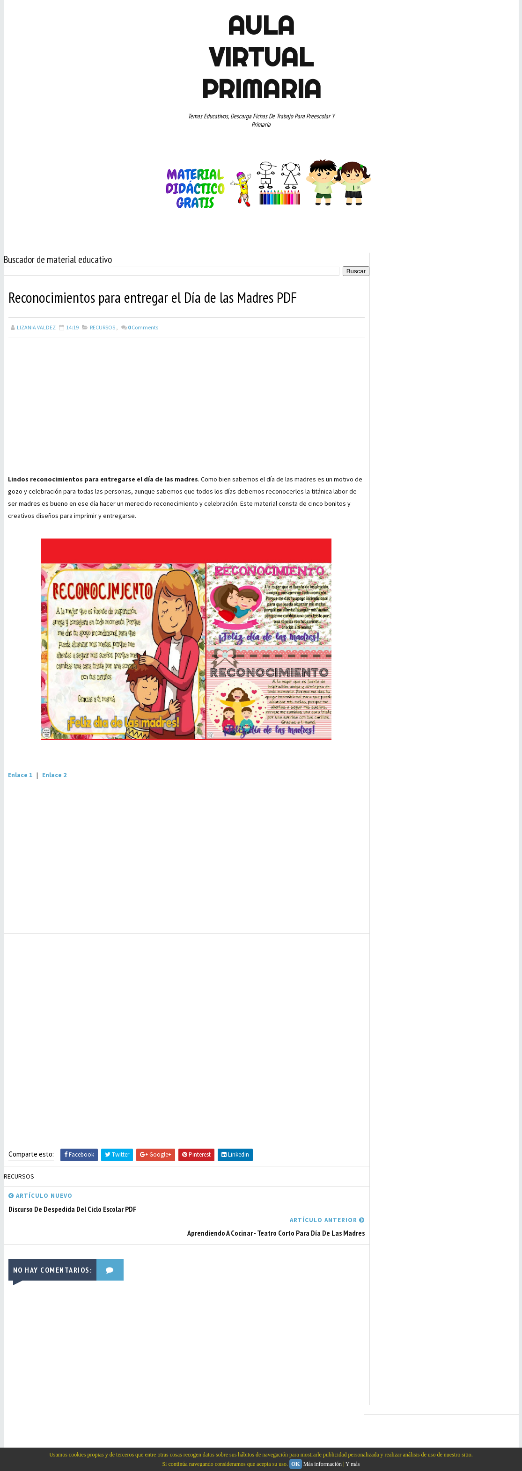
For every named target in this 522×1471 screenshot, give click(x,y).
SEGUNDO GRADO (468, 832)
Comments (143, 326)
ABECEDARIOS (395, 636)
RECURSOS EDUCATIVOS (407, 832)
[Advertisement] (183, 407)
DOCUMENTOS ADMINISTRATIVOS (419, 701)
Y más (353, 1464)
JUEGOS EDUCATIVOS (439, 750)
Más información (322, 1464)
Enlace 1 (20, 774)
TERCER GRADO (396, 881)
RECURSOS (102, 326)
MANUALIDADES (453, 767)
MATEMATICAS (395, 783)
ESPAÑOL (453, 717)
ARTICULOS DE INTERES (407, 652)
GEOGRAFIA (483, 734)
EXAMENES (488, 717)
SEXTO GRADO (395, 848)
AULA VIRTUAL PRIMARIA (261, 57)
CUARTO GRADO (397, 668)
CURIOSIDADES (396, 685)
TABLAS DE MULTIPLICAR (454, 848)
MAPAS (492, 767)
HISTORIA (390, 750)
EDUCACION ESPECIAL (404, 717)
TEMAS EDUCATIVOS (469, 865)
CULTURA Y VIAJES (449, 668)
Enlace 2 (55, 774)
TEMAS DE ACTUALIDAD (405, 865)
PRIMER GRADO (443, 799)
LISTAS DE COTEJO (401, 767)
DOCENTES (439, 685)
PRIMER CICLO (395, 799)
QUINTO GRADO (397, 816)
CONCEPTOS (463, 652)
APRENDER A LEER (444, 636)
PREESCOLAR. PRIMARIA (453, 783)
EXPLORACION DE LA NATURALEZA (418, 734)
